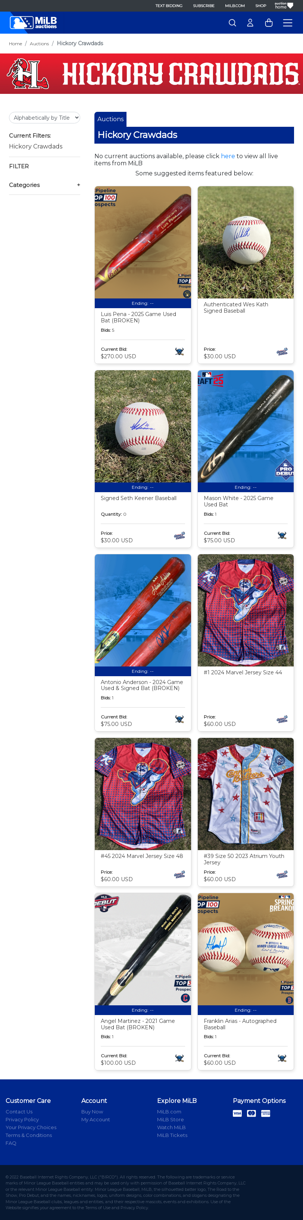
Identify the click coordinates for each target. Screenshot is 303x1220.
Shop (260, 5)
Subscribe (204, 5)
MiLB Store (170, 1119)
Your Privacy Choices (31, 1127)
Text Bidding (169, 5)
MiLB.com (235, 5)
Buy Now (92, 1112)
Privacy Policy (22, 1119)
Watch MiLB (171, 1127)
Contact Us (19, 1112)
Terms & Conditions (29, 1135)
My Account (95, 1119)
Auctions (39, 43)
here (228, 156)
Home (15, 43)
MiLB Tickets (172, 1135)
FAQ (11, 1143)
